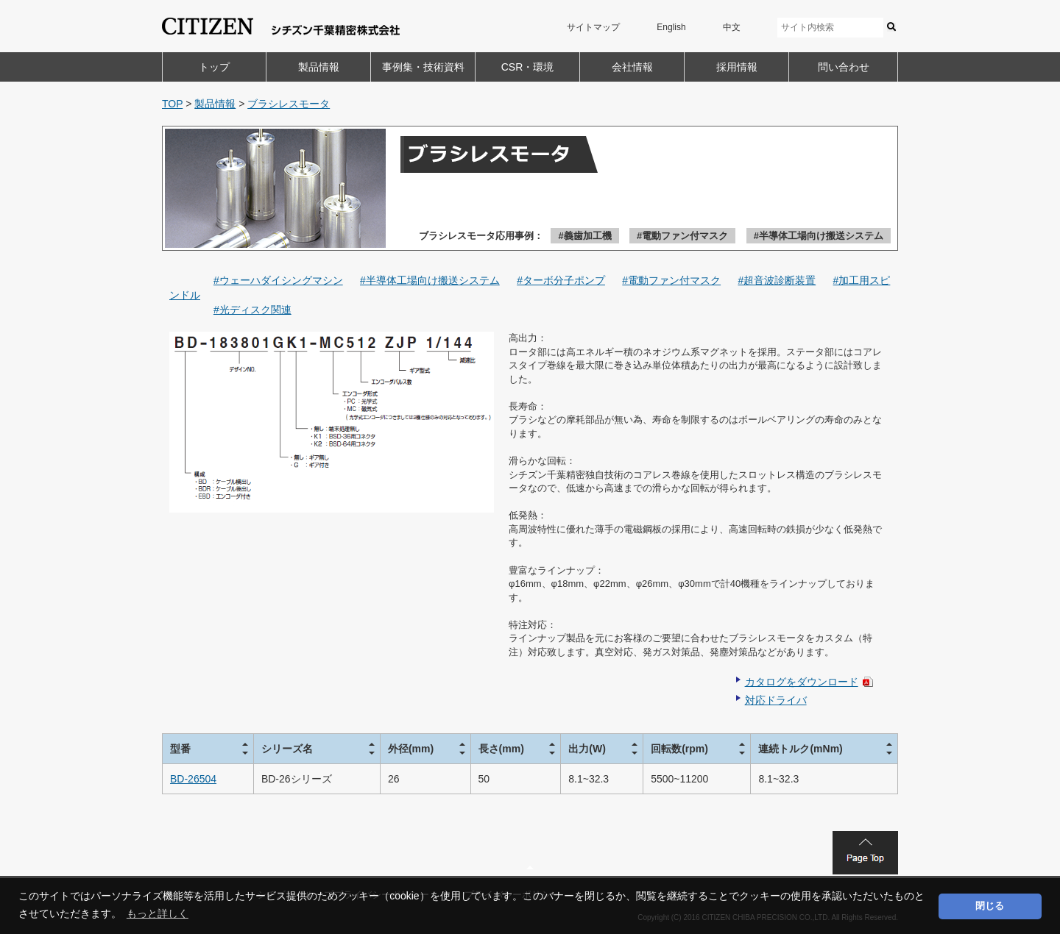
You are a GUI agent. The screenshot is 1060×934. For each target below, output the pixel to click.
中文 (732, 27)
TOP (172, 104)
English (671, 27)
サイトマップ (593, 27)
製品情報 (318, 67)
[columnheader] (208, 748)
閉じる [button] (989, 906)
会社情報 (632, 67)
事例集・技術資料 (423, 67)
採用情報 (736, 67)
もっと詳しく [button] (157, 913)
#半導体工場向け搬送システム (818, 235)
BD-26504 (193, 779)
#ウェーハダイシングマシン (278, 280)
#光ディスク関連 (252, 310)
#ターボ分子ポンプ (561, 280)
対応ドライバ (776, 700)
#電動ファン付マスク (682, 235)
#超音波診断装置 (777, 280)
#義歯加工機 (584, 235)
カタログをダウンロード (801, 682)
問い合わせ (843, 67)
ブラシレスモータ (288, 104)
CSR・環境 (527, 67)
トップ (214, 67)
